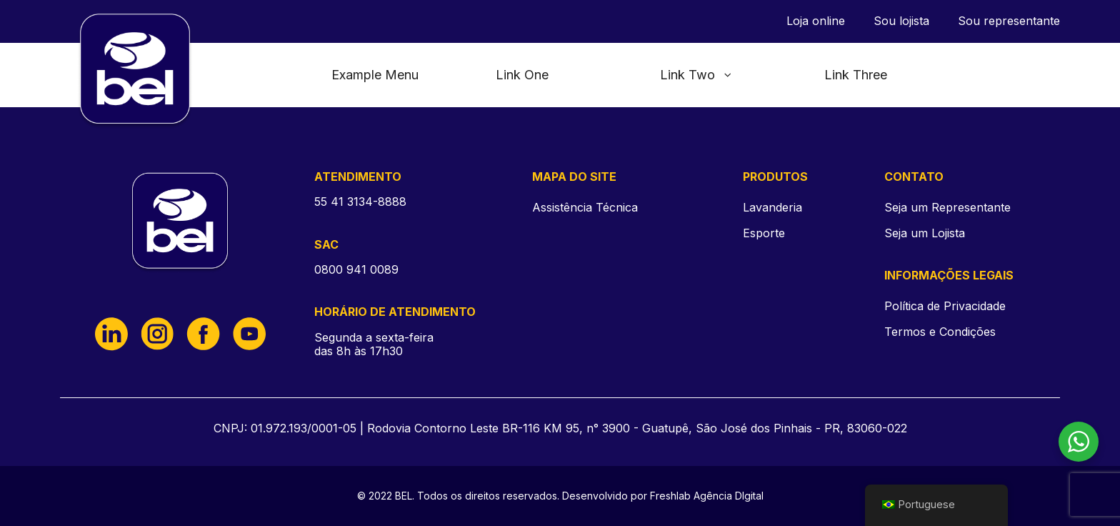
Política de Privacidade (945, 306)
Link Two (696, 74)
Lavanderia (772, 207)
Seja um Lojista (924, 233)
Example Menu (375, 74)
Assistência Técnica (585, 207)
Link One (522, 74)
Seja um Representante (947, 207)
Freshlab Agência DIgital (707, 496)
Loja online (815, 21)
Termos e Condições (940, 332)
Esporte (764, 233)
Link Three (855, 74)
